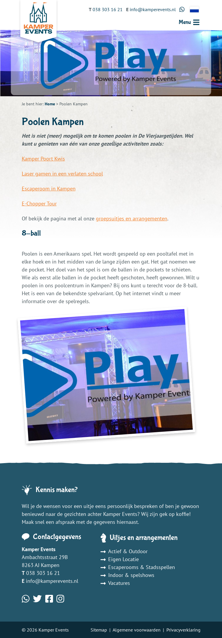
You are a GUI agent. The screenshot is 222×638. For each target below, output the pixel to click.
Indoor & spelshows (127, 575)
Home (50, 104)
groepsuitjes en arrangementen (131, 218)
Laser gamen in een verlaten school (62, 173)
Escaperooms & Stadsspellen (138, 567)
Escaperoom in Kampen (49, 188)
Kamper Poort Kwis (43, 158)
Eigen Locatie (120, 559)
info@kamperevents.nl (52, 581)
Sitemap (99, 630)
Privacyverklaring (183, 630)
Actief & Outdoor (124, 551)
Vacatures (115, 583)
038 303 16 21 (43, 573)
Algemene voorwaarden (137, 630)
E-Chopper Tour (39, 203)
